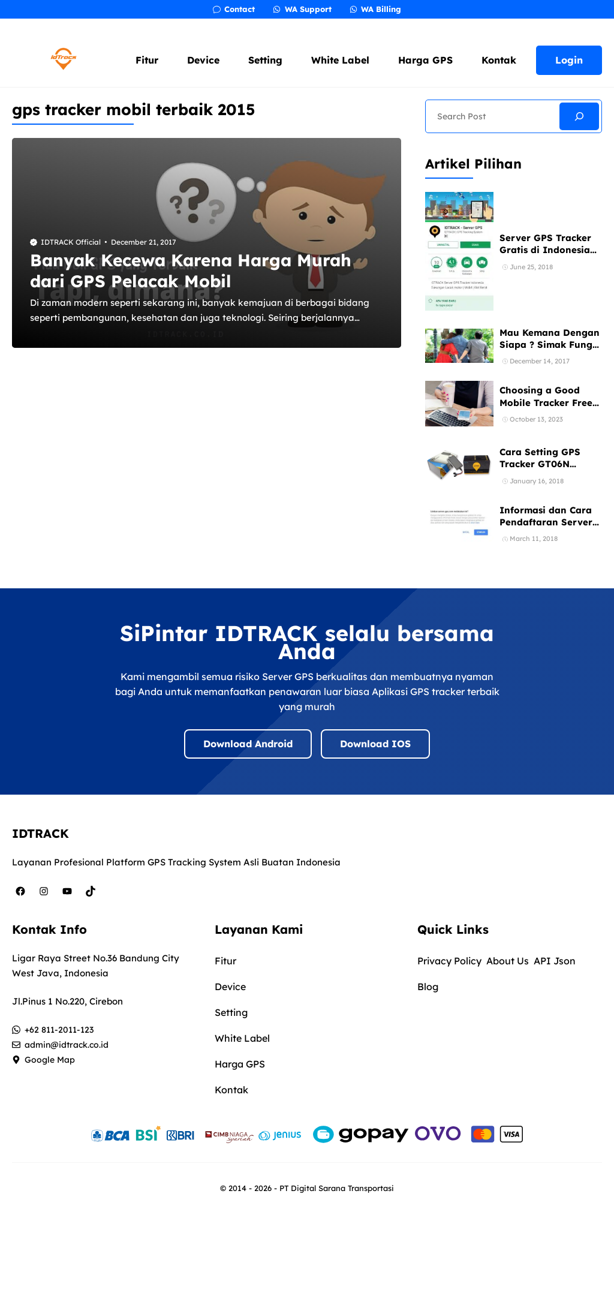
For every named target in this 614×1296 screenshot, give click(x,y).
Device (203, 60)
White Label (340, 60)
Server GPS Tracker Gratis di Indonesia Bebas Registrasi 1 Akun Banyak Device (547, 256)
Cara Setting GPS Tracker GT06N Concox (539, 464)
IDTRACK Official (71, 241)
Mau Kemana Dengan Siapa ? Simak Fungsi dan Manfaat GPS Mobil (549, 351)
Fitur (147, 60)
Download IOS (375, 744)
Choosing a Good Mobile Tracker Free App (545, 402)
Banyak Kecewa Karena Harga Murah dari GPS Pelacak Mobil (190, 270)
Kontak (498, 60)
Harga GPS (425, 60)
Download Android (248, 744)
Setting (265, 60)
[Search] (579, 116)
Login (569, 60)
